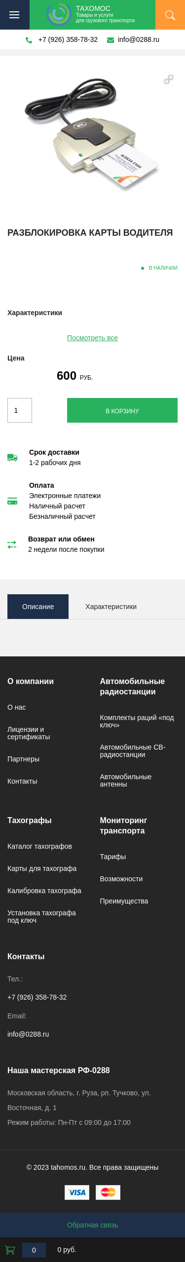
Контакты (22, 781)
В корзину (122, 411)
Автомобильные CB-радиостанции (133, 750)
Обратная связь (92, 1225)
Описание (38, 607)
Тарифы (113, 857)
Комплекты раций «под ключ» (137, 721)
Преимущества (124, 901)
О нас (16, 707)
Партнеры (23, 759)
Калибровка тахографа (44, 891)
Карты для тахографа (41, 868)
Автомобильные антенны (126, 780)
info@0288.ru (138, 39)
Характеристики (111, 607)
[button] (169, 79)
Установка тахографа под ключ (41, 916)
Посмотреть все (92, 338)
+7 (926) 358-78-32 (68, 39)
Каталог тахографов (39, 846)
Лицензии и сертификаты (28, 733)
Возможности (121, 879)
